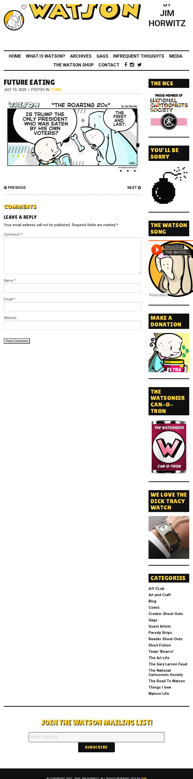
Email (9, 299)
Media (175, 56)
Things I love (160, 687)
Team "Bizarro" (161, 652)
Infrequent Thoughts (138, 56)
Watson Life (159, 694)
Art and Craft (160, 595)
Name (10, 281)
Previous (15, 188)
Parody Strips (160, 633)
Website (10, 318)
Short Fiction (160, 645)
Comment (13, 234)
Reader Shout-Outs (165, 639)
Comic (56, 90)
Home (15, 56)
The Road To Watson (167, 681)
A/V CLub (156, 589)
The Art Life (159, 658)
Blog (152, 601)
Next (134, 188)
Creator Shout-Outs (166, 614)
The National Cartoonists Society (166, 672)
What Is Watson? (45, 56)
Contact (109, 64)
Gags (102, 56)
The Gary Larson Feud (168, 664)
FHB (144, 768)
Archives (80, 56)
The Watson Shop (73, 64)
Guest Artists (160, 626)
